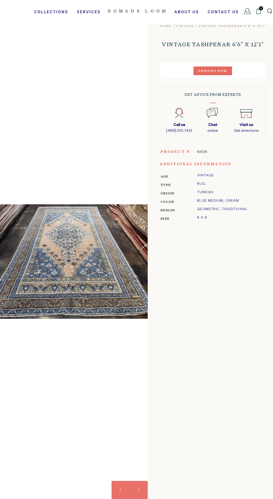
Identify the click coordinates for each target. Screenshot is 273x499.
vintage (185, 26)
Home (166, 26)
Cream (232, 200)
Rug (201, 184)
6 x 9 (202, 217)
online (212, 127)
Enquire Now (212, 71)
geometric (208, 209)
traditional (235, 209)
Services (89, 11)
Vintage (205, 175)
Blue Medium (210, 200)
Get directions (246, 127)
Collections (51, 11)
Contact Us (223, 11)
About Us (186, 11)
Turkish (205, 192)
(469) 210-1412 (179, 127)
